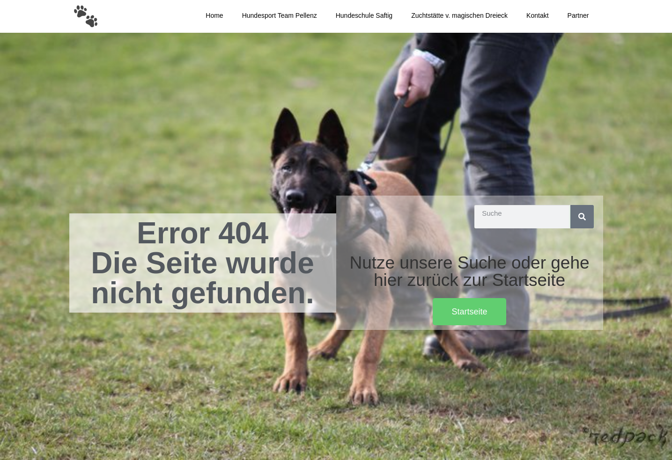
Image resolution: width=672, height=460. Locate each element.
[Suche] (582, 216)
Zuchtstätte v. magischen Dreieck (459, 15)
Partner (578, 15)
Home (214, 15)
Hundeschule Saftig (364, 15)
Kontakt (537, 15)
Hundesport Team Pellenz (279, 15)
